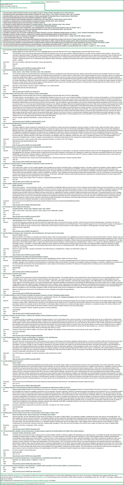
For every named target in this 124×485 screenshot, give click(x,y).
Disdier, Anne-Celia (75, 36)
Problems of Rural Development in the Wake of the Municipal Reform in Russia (25, 29)
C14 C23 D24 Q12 (18, 407)
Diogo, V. (86, 45)
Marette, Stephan (86, 36)
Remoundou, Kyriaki (103, 42)
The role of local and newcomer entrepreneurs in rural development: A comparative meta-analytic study (32, 44)
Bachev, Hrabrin (47, 17)
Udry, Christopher (75, 14)
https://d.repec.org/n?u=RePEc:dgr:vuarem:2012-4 (27, 471)
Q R (14, 212)
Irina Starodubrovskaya (56, 29)
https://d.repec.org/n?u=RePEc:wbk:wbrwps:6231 (26, 385)
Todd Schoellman (40, 26)
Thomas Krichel (20, 483)
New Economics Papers (37, 2)
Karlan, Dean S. (46, 14)
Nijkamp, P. (86, 44)
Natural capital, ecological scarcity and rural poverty (17, 22)
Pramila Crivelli (58, 19)
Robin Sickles (99, 32)
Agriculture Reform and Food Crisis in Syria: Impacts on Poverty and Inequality (25, 16)
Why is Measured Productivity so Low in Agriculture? (18, 26)
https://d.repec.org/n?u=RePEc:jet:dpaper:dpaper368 (27, 335)
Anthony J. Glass (76, 32)
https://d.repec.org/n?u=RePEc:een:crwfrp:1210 (26, 181)
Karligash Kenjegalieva (88, 32)
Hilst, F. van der (101, 45)
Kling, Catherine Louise (54, 24)
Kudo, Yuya (73, 34)
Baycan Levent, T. (78, 44)
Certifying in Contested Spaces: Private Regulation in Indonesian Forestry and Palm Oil (27, 21)
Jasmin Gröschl (67, 19)
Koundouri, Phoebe (91, 42)
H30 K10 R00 (16, 267)
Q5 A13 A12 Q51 (17, 452)
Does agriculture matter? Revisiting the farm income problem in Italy (22, 12)
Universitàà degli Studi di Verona (18, 7)
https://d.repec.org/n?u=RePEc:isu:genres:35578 (26, 359)
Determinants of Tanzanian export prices (14, 31)
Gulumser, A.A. (67, 44)
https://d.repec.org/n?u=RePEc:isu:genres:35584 (26, 254)
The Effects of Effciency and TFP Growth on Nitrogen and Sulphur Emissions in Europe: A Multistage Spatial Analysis (36, 32)
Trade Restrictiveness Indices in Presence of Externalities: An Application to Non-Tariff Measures (30, 36)
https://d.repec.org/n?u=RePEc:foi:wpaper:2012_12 (27, 410)
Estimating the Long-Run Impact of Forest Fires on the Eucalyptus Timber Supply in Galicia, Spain (31, 41)
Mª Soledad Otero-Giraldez (96, 41)
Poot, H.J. (93, 44)
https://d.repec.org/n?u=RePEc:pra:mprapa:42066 (27, 456)
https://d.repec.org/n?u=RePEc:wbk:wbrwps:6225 (26, 293)
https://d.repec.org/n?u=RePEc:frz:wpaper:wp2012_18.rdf (29, 68)
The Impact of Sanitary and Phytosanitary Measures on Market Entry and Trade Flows (27, 19)
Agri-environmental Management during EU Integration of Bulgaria (22, 17)
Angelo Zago (4, 7)
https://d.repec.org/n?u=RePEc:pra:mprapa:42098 (27, 145)
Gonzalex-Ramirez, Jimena (40, 24)
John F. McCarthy (60, 21)
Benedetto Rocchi (59, 12)
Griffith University (44, 480)
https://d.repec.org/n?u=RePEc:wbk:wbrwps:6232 (26, 204)
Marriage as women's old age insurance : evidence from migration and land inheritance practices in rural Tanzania (35, 34)
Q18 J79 (15, 64)
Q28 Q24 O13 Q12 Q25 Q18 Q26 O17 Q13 (25, 141)
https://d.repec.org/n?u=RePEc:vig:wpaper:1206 (26, 429)
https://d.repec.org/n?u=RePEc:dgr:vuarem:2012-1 (27, 463)
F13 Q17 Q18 (16, 250)
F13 (14, 355)
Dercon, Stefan (29, 37)
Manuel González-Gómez (68, 41)
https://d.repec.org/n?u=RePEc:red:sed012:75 (25, 231)
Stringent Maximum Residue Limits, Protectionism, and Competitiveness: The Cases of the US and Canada (33, 27)
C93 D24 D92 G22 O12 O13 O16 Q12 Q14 (25, 87)
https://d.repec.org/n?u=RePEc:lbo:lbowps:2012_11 (27, 313)
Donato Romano (69, 12)
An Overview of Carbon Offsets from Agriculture (16, 24)
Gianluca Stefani (48, 12)
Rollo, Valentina (32, 31)
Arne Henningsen (91, 39)
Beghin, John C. (76, 27)
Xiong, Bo (68, 27)
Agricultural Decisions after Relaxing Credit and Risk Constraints (21, 14)
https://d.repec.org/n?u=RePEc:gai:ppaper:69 (25, 271)
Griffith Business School (30, 480)
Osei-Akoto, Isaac (64, 14)
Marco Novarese (77, 477)
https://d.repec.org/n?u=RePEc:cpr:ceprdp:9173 (26, 91)
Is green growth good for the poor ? (13, 37)
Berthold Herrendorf (51, 26)
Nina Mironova (68, 29)
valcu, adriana (66, 24)
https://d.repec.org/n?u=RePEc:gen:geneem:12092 (27, 161)
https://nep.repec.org (38, 477)
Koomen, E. (92, 45)
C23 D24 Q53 (16, 309)
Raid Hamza (74, 16)
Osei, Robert (55, 14)
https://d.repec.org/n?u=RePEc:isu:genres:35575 (26, 216)
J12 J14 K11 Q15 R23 (19, 331)
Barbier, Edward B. (40, 22)
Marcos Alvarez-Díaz (82, 41)
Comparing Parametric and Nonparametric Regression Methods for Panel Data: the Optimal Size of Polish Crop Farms (36, 39)
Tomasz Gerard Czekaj (78, 39)
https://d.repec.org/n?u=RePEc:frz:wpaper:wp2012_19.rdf (29, 121)
